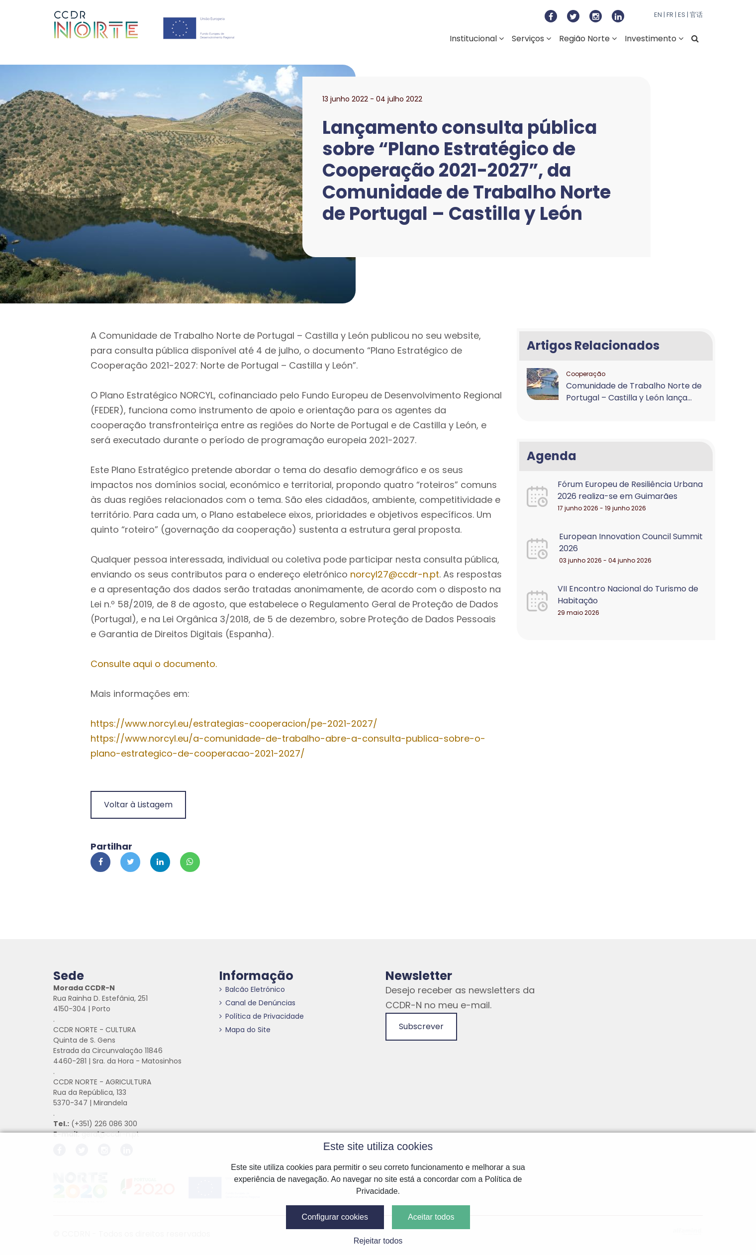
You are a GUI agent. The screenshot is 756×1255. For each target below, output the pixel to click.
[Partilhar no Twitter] (130, 862)
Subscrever (421, 1026)
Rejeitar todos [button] (378, 1241)
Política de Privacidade (261, 1016)
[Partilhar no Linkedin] (160, 862)
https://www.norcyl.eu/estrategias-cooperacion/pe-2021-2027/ (234, 723)
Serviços (531, 38)
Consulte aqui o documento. (154, 664)
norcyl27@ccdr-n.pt (394, 574)
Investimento (654, 38)
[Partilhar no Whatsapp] (190, 862)
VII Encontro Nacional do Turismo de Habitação (628, 594)
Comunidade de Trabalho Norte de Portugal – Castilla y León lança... (634, 391)
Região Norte (588, 38)
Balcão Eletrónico (252, 989)
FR (669, 14)
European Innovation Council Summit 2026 (631, 542)
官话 (696, 14)
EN (658, 14)
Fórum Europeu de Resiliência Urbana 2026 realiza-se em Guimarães (630, 490)
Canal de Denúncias (257, 1003)
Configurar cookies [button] (335, 1217)
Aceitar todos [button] (431, 1217)
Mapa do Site (245, 1030)
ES (681, 14)
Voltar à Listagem (138, 804)
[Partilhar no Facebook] (100, 862)
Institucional (477, 38)
